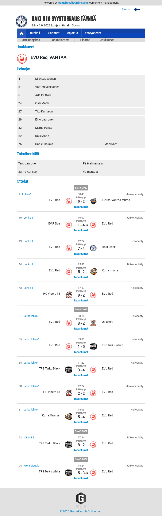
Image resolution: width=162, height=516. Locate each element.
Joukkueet (107, 40)
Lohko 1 (27, 194)
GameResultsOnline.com (73, 2)
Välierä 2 (29, 437)
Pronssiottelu (31, 465)
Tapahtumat (81, 206)
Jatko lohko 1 (32, 316)
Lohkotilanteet (59, 40)
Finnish (133, 9)
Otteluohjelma (31, 40)
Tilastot (85, 40)
